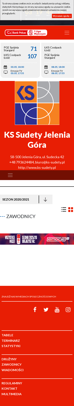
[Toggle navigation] (66, 33)
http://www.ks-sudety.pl (37, 167)
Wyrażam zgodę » (62, 16)
